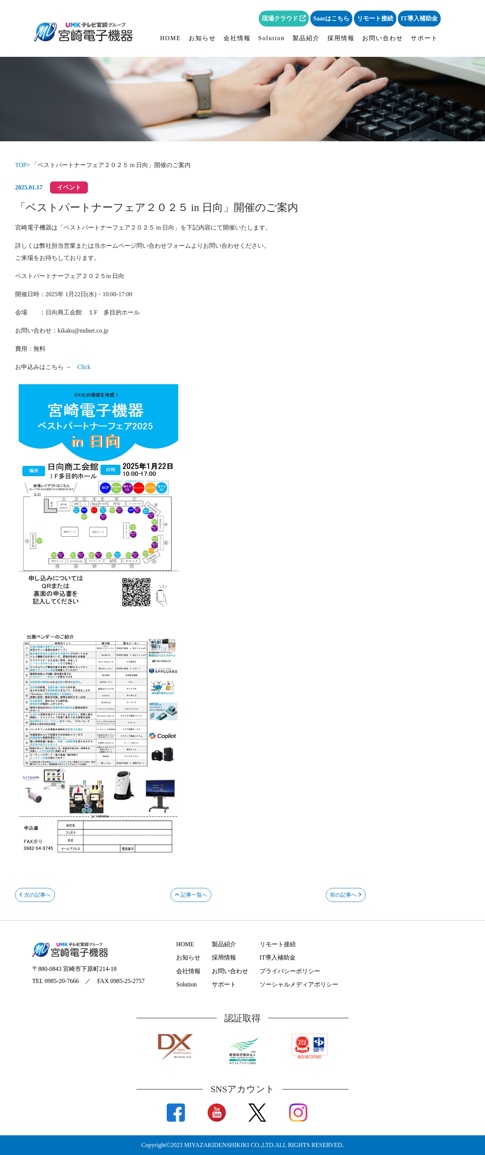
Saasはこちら (331, 18)
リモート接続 (375, 18)
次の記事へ (35, 895)
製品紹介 (306, 38)
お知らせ (202, 38)
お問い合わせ (382, 38)
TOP (21, 165)
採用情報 (341, 38)
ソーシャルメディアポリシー (299, 984)
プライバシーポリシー (290, 971)
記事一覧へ (191, 895)
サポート (424, 38)
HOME (170, 38)
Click (84, 367)
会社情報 (237, 38)
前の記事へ (345, 895)
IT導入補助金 (419, 18)
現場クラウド (284, 18)
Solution (271, 38)
